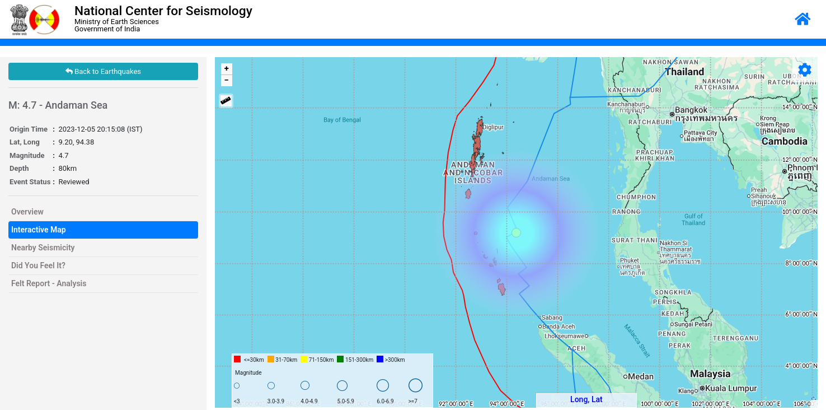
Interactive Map (38, 229)
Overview (27, 211)
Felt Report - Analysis (48, 283)
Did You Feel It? (38, 265)
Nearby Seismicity (43, 247)
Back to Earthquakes (103, 71)
